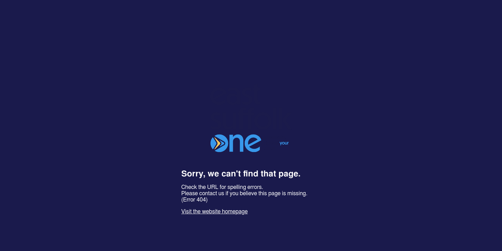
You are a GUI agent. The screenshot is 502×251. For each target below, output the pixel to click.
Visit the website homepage (214, 211)
